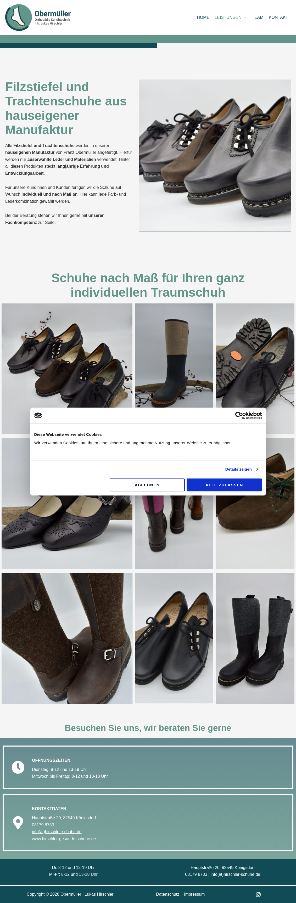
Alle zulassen (224, 485)
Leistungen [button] (231, 17)
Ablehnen (147, 485)
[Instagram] (258, 894)
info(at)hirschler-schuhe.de (56, 831)
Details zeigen (238, 469)
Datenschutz (168, 894)
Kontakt (278, 17)
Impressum (194, 894)
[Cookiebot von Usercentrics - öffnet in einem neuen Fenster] (239, 415)
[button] (244, 17)
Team (257, 17)
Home (203, 17)
